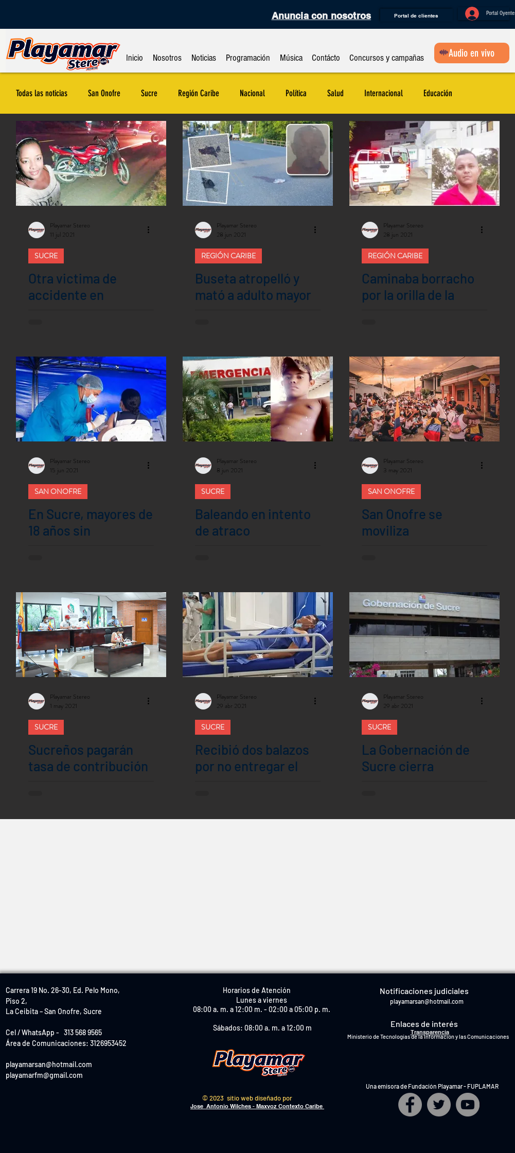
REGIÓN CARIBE (228, 256)
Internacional (383, 93)
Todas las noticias (41, 93)
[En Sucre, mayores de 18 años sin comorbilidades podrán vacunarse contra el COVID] (91, 399)
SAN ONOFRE (57, 491)
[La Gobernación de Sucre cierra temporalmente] (424, 634)
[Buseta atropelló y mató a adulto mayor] (258, 163)
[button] (167, 53)
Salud (335, 93)
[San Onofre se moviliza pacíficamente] (424, 399)
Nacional (252, 93)
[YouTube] (468, 1104)
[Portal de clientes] (416, 15)
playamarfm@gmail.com (44, 1075)
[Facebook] (410, 1104)
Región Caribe (198, 93)
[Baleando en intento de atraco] (258, 399)
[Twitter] (439, 1104)
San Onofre (104, 93)
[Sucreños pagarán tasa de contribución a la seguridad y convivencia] (91, 634)
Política (296, 93)
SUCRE (46, 256)
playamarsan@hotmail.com (49, 1064)
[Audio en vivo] (471, 53)
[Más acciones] (152, 230)
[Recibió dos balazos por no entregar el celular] (258, 634)
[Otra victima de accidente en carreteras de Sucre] (91, 163)
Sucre (149, 93)
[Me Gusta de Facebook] (33, 15)
